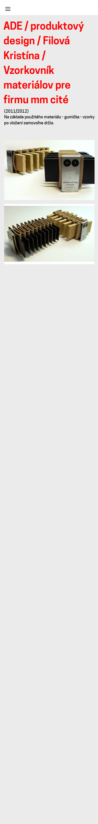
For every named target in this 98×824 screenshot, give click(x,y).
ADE (12, 27)
